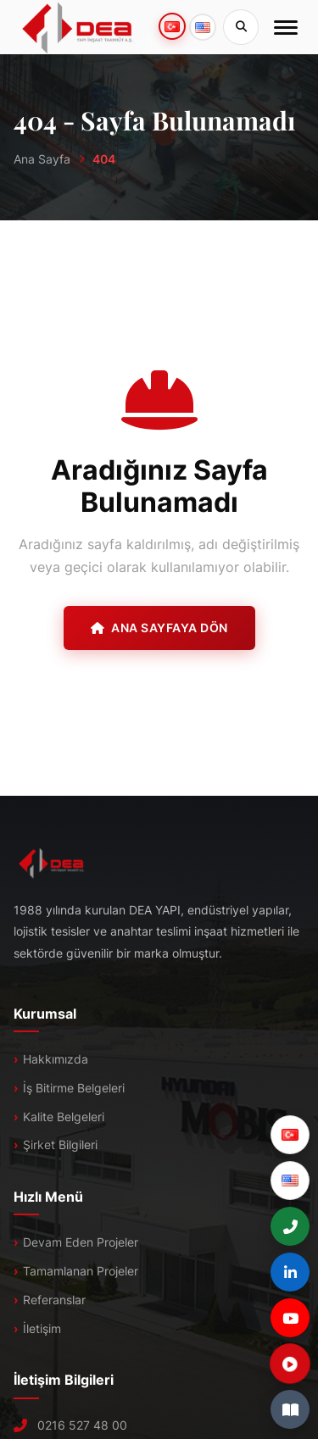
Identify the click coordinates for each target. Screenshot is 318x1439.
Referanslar (54, 1299)
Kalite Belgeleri (63, 1116)
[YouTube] (290, 1317)
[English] (290, 1180)
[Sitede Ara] (241, 27)
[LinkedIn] (290, 1272)
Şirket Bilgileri (60, 1144)
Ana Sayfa (42, 159)
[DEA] (78, 27)
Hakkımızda (55, 1059)
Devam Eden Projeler (80, 1242)
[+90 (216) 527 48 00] (290, 1226)
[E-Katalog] (290, 1409)
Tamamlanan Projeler (80, 1271)
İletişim (42, 1328)
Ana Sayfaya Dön (159, 627)
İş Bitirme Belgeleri (74, 1088)
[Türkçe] (290, 1134)
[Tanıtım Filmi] (290, 1363)
